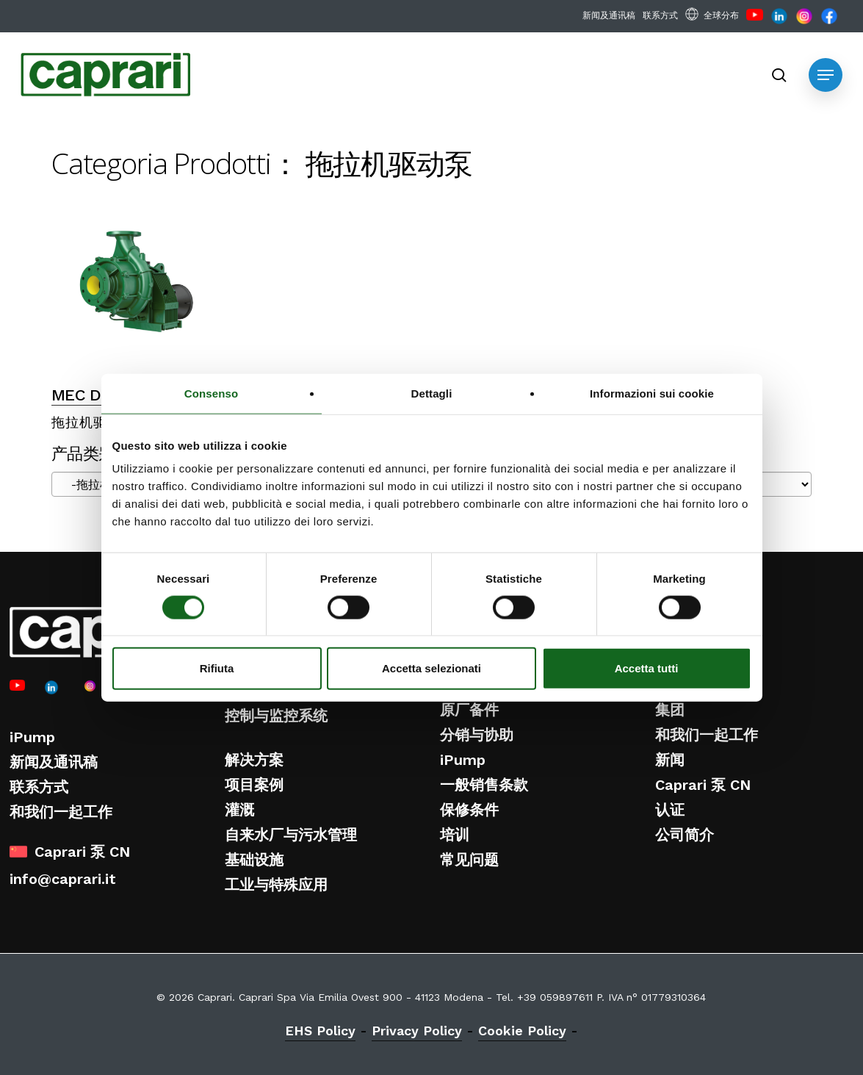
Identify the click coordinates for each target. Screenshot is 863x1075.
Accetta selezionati (431, 668)
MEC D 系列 (94, 395)
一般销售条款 (484, 785)
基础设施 (254, 860)
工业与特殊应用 (276, 885)
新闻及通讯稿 (54, 762)
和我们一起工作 (61, 812)
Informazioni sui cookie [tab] (652, 393)
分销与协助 (476, 735)
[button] (825, 75)
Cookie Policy (522, 1030)
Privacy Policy (417, 1030)
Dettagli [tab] (431, 393)
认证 (670, 810)
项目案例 (254, 785)
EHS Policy (320, 1030)
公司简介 (684, 835)
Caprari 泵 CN (703, 785)
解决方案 (254, 760)
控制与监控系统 (276, 716)
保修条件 (469, 810)
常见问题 (469, 860)
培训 (454, 835)
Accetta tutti (647, 668)
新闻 (670, 760)
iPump (32, 737)
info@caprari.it (63, 879)
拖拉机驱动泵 (92, 422)
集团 (670, 710)
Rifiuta (217, 668)
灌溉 (239, 810)
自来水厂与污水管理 (291, 835)
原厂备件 (469, 710)
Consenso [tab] (211, 393)
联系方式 (39, 787)
